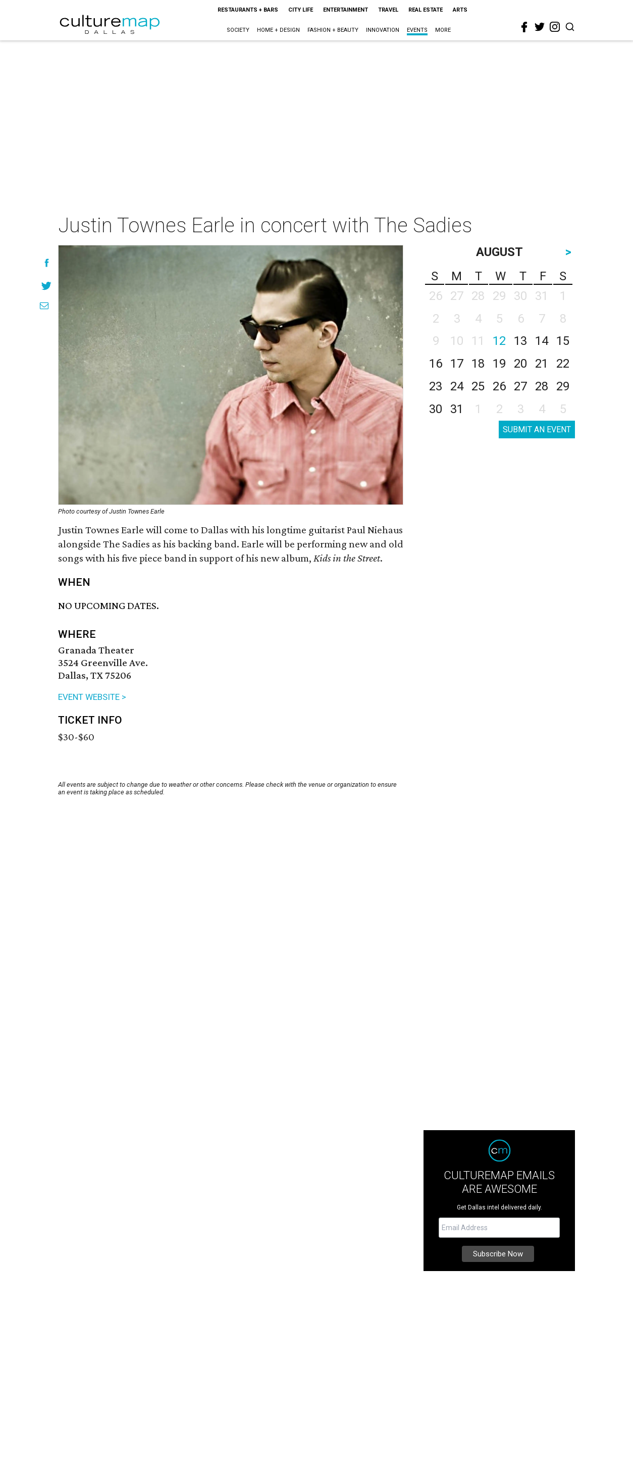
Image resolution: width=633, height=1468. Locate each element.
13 (520, 341)
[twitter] (540, 27)
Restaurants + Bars (248, 10)
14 (541, 341)
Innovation (382, 30)
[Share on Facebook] (47, 263)
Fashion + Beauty (332, 30)
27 (520, 386)
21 (541, 364)
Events (417, 30)
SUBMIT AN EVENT (537, 429)
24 (456, 386)
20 (520, 364)
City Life (300, 10)
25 (478, 386)
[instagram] (555, 27)
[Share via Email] (44, 305)
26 (499, 386)
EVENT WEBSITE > (92, 697)
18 (478, 364)
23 (435, 386)
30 (435, 409)
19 (499, 364)
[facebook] (524, 27)
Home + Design (278, 30)
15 (562, 341)
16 (435, 364)
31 (456, 409)
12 (499, 341)
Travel (388, 10)
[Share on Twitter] (47, 285)
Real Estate (425, 10)
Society (238, 30)
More (443, 30)
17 (456, 364)
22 (562, 364)
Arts (460, 10)
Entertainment (345, 10)
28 (541, 386)
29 (562, 386)
